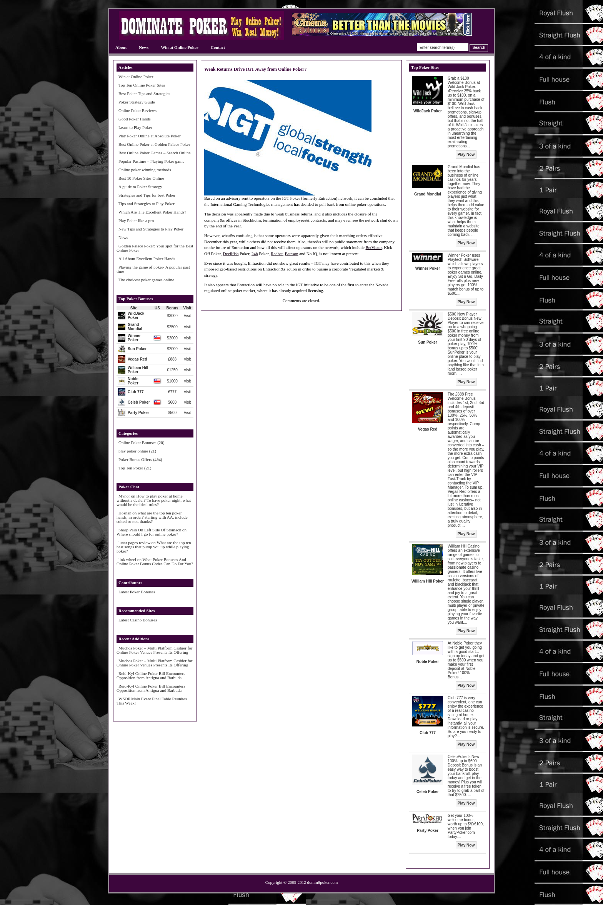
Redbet (277, 253)
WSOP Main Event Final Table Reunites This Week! (152, 700)
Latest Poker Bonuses (136, 591)
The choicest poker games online (146, 279)
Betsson (291, 253)
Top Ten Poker (130, 468)
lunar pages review (134, 542)
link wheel (127, 559)
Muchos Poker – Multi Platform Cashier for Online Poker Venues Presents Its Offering (154, 650)
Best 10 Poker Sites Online (141, 178)
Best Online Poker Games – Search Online (154, 152)
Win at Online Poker (179, 47)
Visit (187, 316)
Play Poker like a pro (136, 220)
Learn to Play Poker (135, 127)
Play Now (466, 154)
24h (255, 253)
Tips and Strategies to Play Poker (146, 203)
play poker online (133, 451)
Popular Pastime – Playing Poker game (151, 161)
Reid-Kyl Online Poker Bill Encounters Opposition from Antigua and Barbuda (151, 675)
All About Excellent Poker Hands (146, 258)
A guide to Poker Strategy (140, 186)
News (143, 47)
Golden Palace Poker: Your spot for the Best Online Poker (155, 248)
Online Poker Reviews (137, 110)
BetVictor (374, 247)
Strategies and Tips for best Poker (146, 195)
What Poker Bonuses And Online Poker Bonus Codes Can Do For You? (155, 561)
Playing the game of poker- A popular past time (153, 269)
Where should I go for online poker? (147, 534)
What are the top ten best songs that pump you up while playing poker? (154, 546)
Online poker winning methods (144, 169)
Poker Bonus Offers (135, 459)
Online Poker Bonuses (137, 442)
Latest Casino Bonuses (137, 620)
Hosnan (125, 513)
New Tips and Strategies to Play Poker (150, 229)
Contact (218, 47)
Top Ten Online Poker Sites (141, 85)
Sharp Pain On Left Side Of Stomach (149, 530)
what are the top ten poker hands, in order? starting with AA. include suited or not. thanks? (152, 517)
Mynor (124, 496)
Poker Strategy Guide (136, 102)
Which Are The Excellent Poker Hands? (152, 212)
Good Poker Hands (134, 119)
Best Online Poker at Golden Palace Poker (154, 144)
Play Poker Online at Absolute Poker (149, 136)
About (121, 47)
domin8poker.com (322, 882)
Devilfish (231, 253)
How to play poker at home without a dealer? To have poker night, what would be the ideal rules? (154, 500)
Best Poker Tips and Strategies (144, 93)
